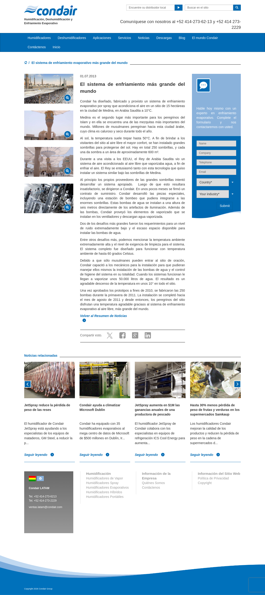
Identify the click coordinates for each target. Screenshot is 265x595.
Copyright (205, 483)
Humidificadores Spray (102, 483)
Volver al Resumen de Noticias (104, 316)
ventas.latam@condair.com (45, 507)
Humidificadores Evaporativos (107, 487)
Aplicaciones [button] (102, 38)
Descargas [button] (164, 38)
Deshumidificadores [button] (72, 38)
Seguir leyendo (39, 455)
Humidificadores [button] (39, 38)
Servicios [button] (124, 38)
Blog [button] (182, 38)
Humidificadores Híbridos (104, 492)
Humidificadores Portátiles (105, 497)
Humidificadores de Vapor (104, 478)
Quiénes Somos (153, 483)
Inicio (56, 47)
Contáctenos (37, 47)
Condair (50, 10)
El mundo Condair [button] (205, 38)
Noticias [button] (144, 38)
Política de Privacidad (213, 478)
